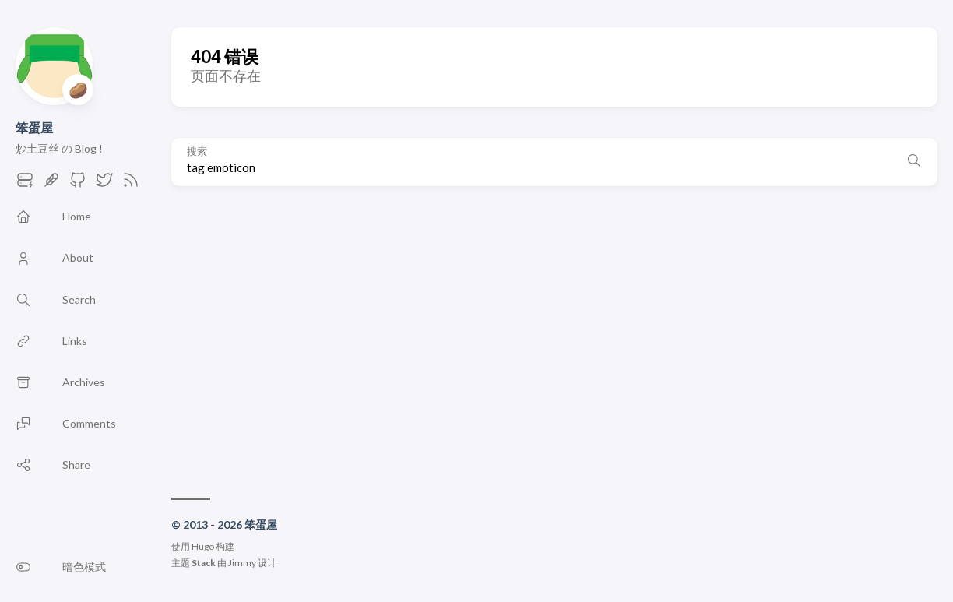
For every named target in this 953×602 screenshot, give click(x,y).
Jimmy (242, 563)
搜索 (197, 151)
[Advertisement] (554, 334)
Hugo (203, 546)
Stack (204, 563)
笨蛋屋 (34, 127)
